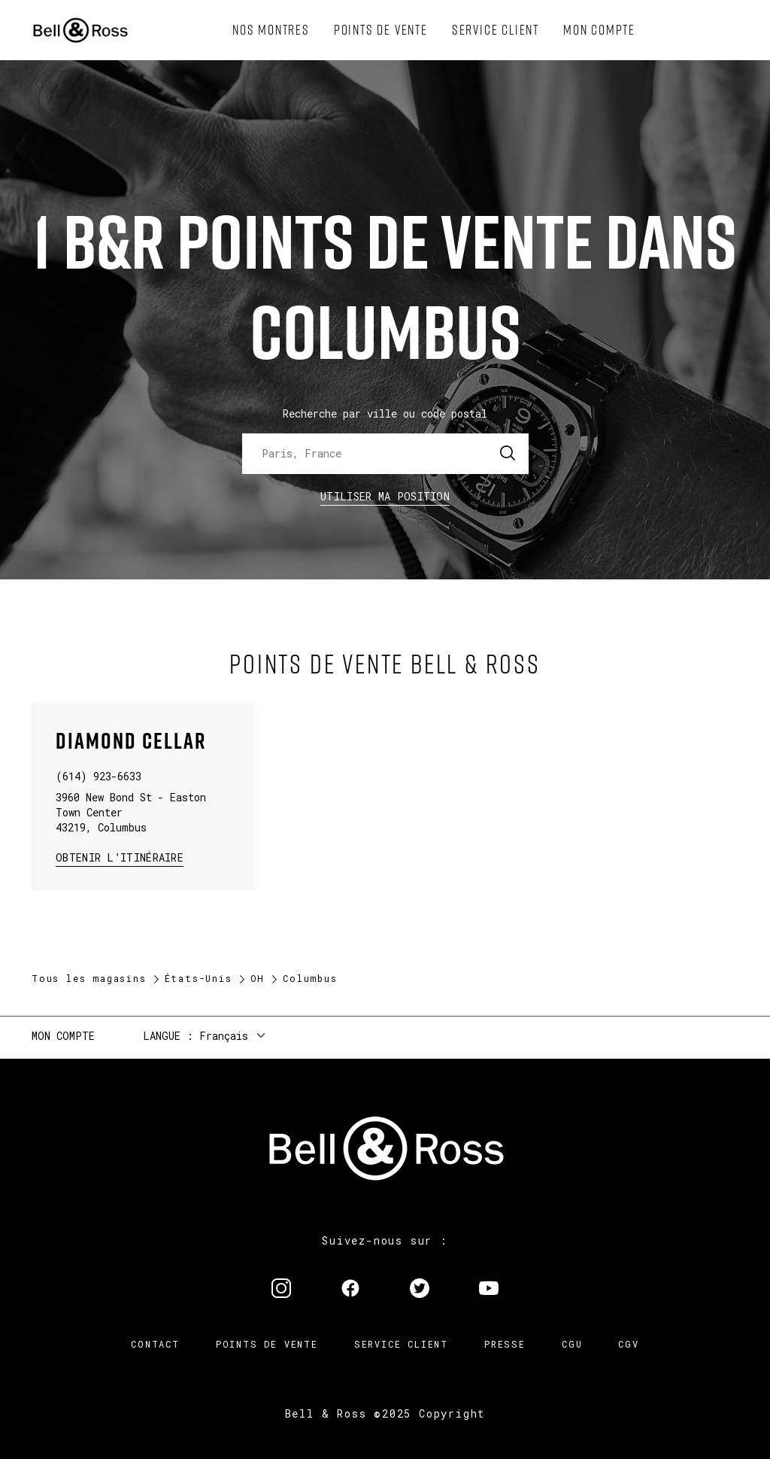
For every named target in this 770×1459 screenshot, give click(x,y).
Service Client (401, 1344)
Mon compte (63, 1036)
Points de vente (267, 1344)
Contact (155, 1344)
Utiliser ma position (385, 496)
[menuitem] (271, 30)
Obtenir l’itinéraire (119, 857)
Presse (505, 1344)
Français (223, 1036)
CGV (628, 1344)
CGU (572, 1344)
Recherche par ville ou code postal (385, 413)
